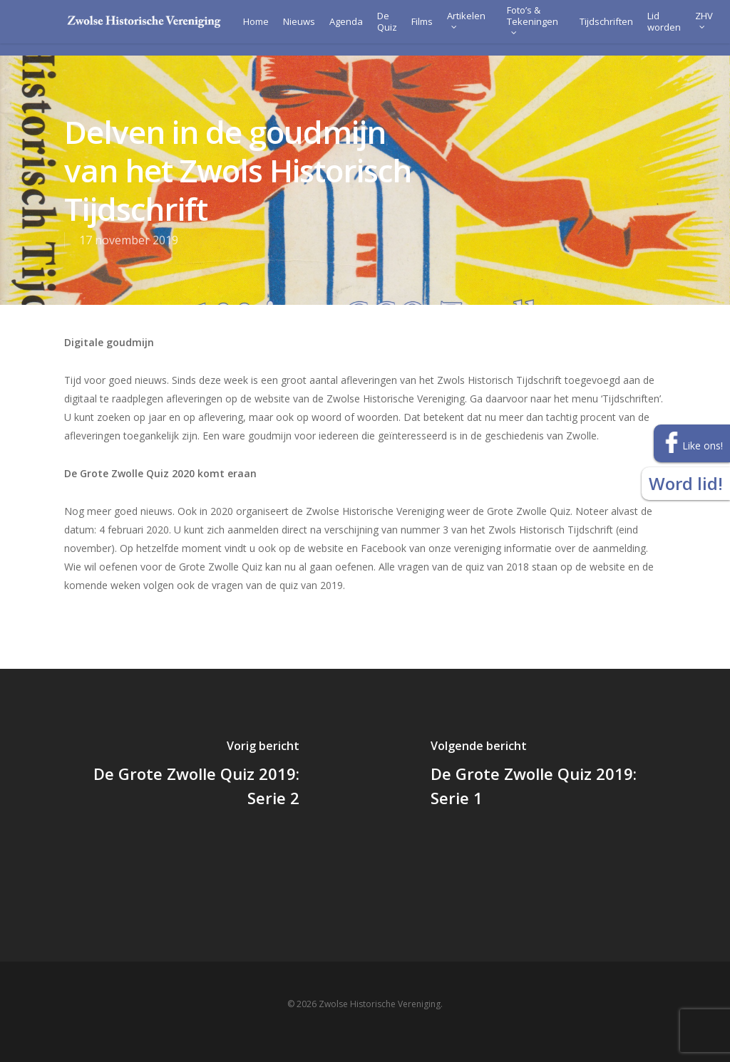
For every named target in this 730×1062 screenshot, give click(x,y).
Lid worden (645, 27)
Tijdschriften (588, 27)
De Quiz (369, 27)
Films (403, 27)
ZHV (685, 25)
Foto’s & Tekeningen (514, 26)
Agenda (327, 27)
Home (237, 27)
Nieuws (280, 27)
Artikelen (447, 25)
